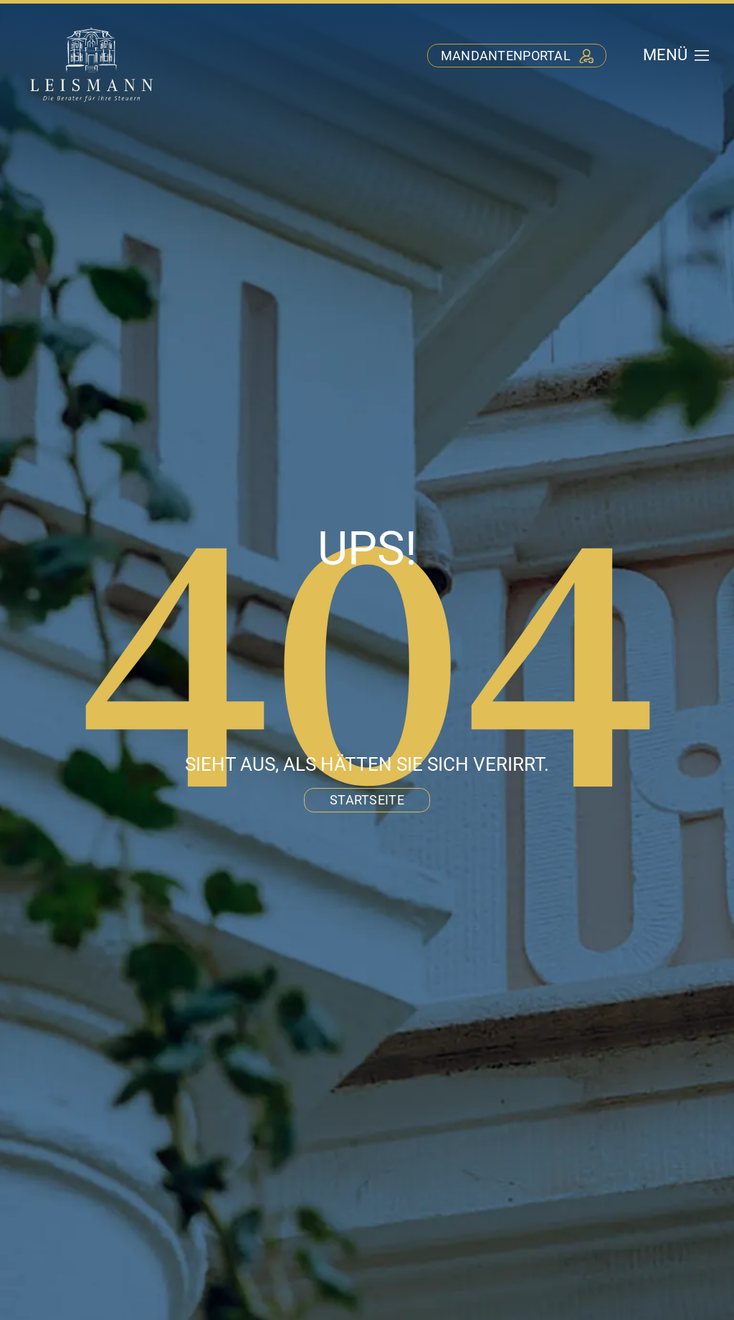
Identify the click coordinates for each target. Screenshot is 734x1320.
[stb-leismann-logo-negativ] (92, 27)
